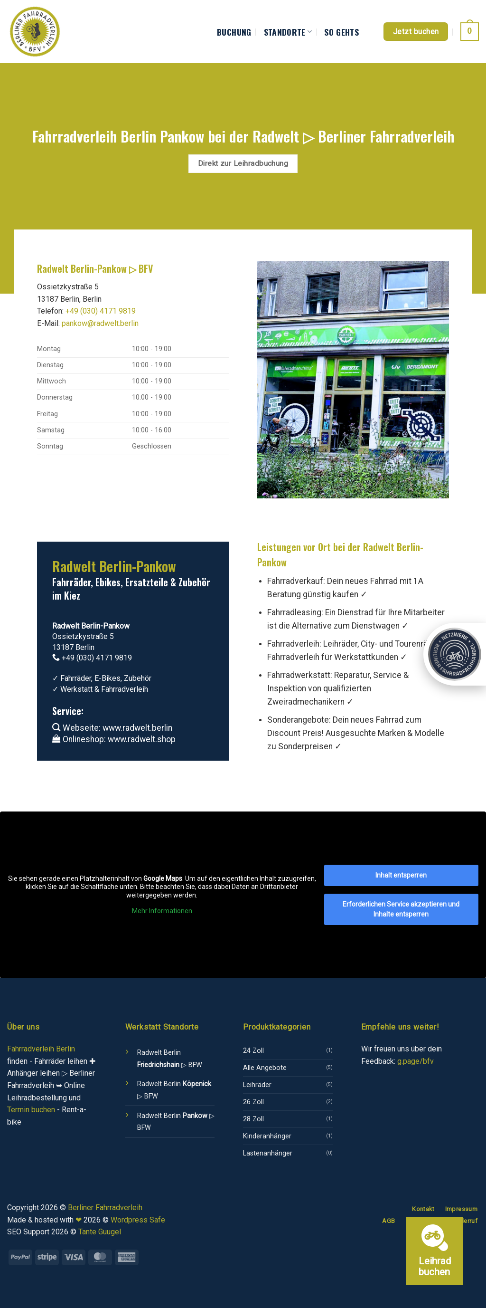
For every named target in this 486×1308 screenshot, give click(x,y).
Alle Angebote (265, 1068)
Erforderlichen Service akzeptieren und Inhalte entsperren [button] (401, 909)
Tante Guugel (99, 1231)
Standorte (288, 32)
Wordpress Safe (138, 1219)
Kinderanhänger (267, 1136)
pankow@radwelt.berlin (100, 323)
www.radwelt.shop (142, 739)
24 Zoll (253, 1051)
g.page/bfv (415, 1061)
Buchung (234, 32)
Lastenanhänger (267, 1153)
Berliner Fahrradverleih (105, 1207)
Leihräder (257, 1085)
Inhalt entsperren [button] (401, 875)
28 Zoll (253, 1119)
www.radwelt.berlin (137, 728)
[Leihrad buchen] (434, 1251)
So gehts (341, 32)
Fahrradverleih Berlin (41, 1048)
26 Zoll (253, 1102)
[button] (469, 31)
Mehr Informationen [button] (162, 911)
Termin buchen (31, 1109)
